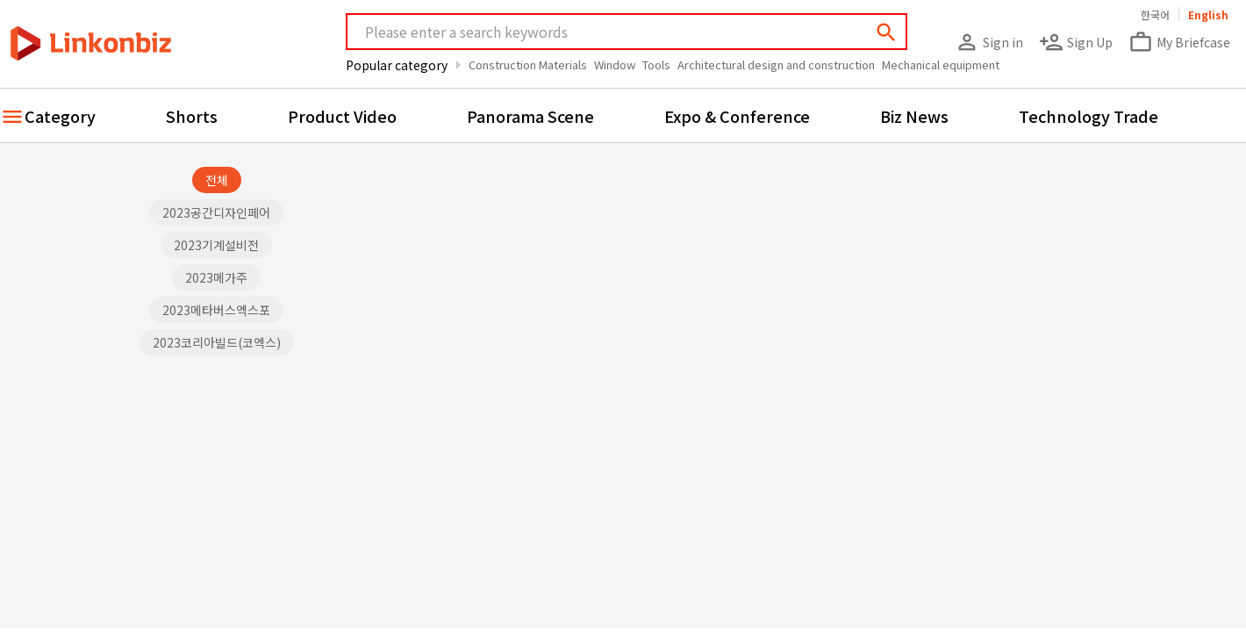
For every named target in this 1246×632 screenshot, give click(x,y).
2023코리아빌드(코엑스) (217, 342)
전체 (216, 180)
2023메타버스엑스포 (216, 310)
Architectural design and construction (776, 64)
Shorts (192, 115)
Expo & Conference (737, 115)
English (1208, 14)
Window (614, 64)
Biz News (914, 115)
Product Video (342, 115)
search (886, 32)
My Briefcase (1179, 42)
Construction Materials (528, 64)
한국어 (1155, 14)
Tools (656, 64)
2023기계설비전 (216, 245)
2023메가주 (216, 277)
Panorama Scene (530, 115)
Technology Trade (1088, 115)
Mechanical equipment (940, 64)
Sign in (989, 42)
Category (60, 115)
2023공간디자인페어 (216, 212)
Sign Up (1076, 42)
